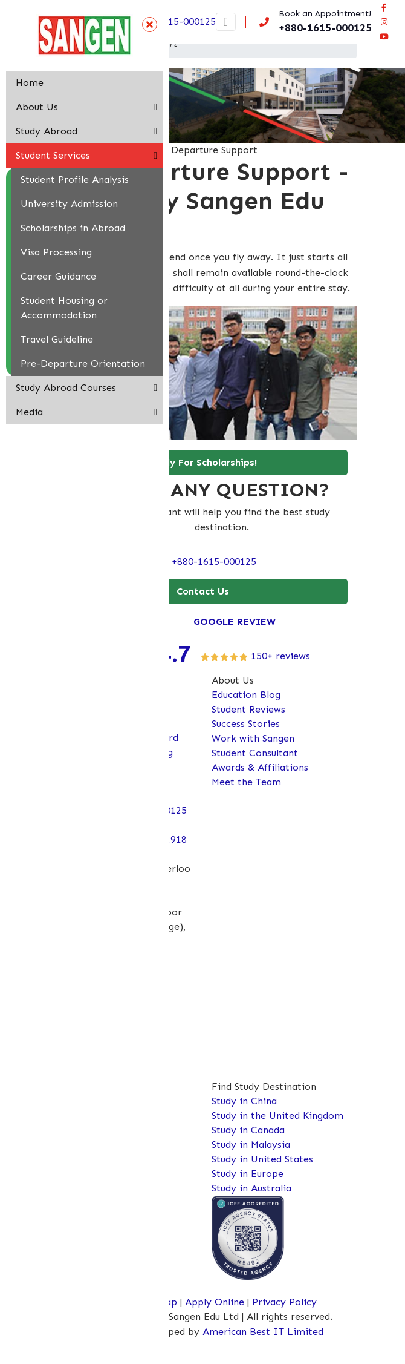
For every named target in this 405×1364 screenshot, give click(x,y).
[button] (155, 107)
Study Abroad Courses (66, 388)
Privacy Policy (284, 1302)
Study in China (244, 1101)
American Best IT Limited (262, 1331)
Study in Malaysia (251, 1144)
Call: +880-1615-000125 (202, 561)
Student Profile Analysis (75, 179)
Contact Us (203, 591)
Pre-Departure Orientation (83, 363)
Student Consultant (255, 753)
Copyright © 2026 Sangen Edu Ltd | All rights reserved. (207, 1316)
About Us (37, 107)
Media (29, 412)
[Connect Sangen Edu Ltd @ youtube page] (384, 36)
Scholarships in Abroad (73, 228)
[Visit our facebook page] (384, 7)
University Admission (69, 203)
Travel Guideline (57, 339)
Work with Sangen (253, 738)
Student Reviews (248, 709)
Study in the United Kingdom (277, 1115)
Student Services (53, 155)
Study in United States (262, 1159)
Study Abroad (46, 131)
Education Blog (246, 694)
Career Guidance (58, 276)
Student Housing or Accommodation (64, 308)
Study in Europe (248, 1173)
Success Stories (246, 724)
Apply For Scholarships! (202, 462)
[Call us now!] (313, 22)
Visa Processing (56, 252)
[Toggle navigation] (226, 22)
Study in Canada (248, 1130)
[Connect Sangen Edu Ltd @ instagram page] (384, 22)
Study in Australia (251, 1188)
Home (30, 82)
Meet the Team (246, 782)
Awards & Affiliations (260, 767)
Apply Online (216, 1302)
